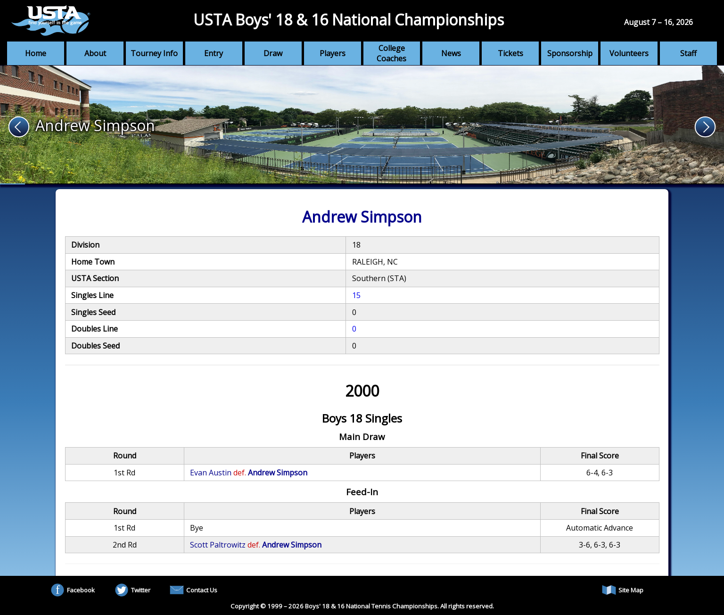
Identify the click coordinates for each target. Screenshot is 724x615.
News (451, 53)
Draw (272, 53)
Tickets (510, 53)
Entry (213, 53)
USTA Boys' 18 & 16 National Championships (348, 19)
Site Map (622, 590)
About (95, 53)
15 (356, 295)
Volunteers (629, 53)
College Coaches (391, 53)
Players (333, 53)
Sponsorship (569, 53)
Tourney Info (154, 53)
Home (35, 53)
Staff (688, 53)
